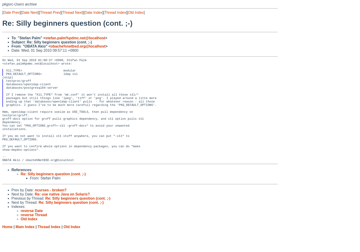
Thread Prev (50, 12)
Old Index (136, 12)
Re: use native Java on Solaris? (62, 215)
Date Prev (11, 12)
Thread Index (115, 12)
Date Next (30, 12)
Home (7, 247)
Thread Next (72, 12)
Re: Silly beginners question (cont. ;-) (53, 195)
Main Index (25, 247)
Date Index (93, 12)
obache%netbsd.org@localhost (78, 46)
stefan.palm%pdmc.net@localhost (75, 38)
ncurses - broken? (51, 211)
